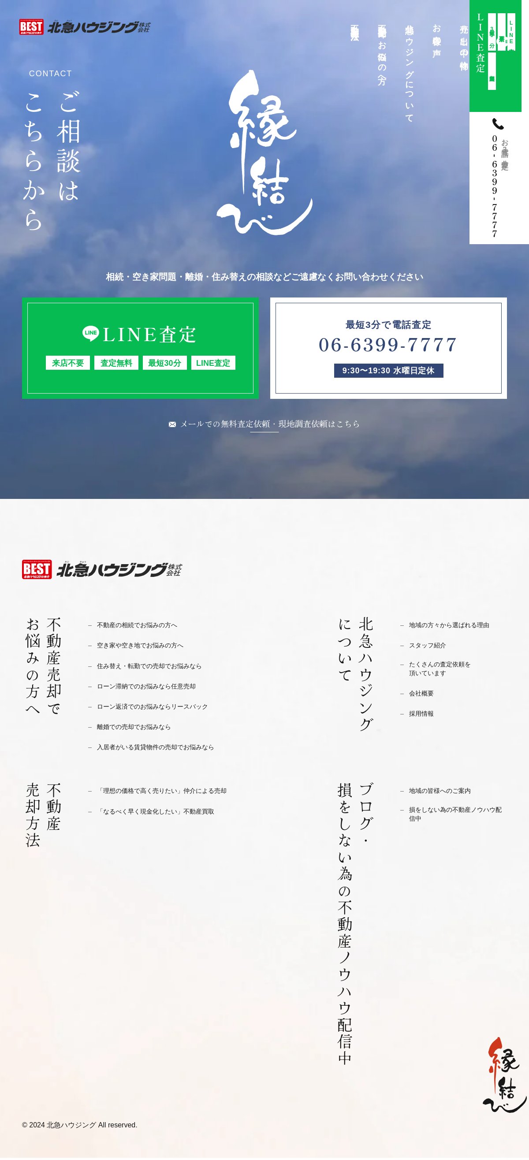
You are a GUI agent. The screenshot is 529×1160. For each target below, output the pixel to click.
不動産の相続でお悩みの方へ (145, 627)
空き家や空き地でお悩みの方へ (149, 647)
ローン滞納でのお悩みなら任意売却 (157, 688)
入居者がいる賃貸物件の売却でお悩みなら (168, 749)
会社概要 (424, 699)
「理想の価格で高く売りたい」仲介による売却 (175, 792)
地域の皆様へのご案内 (446, 792)
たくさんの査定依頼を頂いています (446, 673)
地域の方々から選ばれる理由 (458, 627)
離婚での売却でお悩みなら (142, 729)
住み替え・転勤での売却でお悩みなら (160, 668)
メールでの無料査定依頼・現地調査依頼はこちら (270, 424)
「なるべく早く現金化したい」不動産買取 (168, 813)
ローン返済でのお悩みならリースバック (164, 708)
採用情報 (424, 719)
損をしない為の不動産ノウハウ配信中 (458, 819)
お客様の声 (437, 31)
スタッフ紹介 (431, 647)
